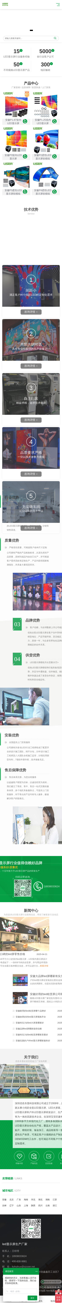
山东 (19, 1205)
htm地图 (50, 1290)
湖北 (40, 1199)
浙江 (55, 1205)
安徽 (4, 1199)
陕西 (33, 1205)
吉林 (4, 1205)
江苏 (55, 1199)
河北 (33, 1199)
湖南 (47, 1199)
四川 (40, 1205)
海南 (26, 1199)
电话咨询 (54, 1299)
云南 (47, 1205)
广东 (19, 1199)
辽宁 (11, 1205)
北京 (11, 1199)
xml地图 (41, 1290)
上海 (26, 1205)
